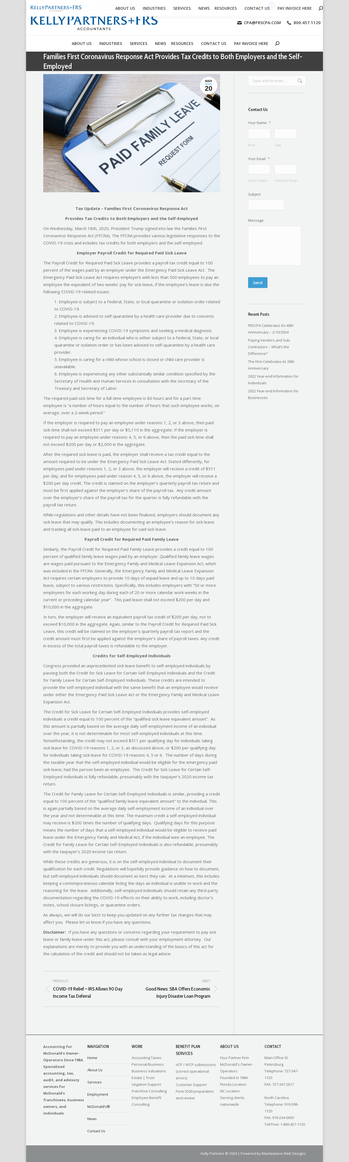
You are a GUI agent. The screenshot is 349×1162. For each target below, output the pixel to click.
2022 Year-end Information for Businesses (273, 399)
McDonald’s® (98, 1106)
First (251, 146)
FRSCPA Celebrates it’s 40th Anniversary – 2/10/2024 (271, 333)
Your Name (259, 122)
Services (94, 1082)
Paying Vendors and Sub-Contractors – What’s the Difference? (269, 351)
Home (92, 1057)
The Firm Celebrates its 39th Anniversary (271, 369)
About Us (95, 1069)
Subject (254, 195)
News (92, 1118)
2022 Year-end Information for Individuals (273, 384)
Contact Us (96, 1130)
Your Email (259, 159)
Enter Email (257, 182)
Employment (97, 1094)
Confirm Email (286, 182)
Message (256, 222)
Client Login (290, 4)
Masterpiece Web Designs (284, 1153)
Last (278, 146)
